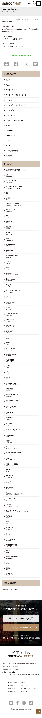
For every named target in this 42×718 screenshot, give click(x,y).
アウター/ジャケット (12, 90)
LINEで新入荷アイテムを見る (21, 55)
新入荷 (7, 80)
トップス (8, 100)
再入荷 (7, 85)
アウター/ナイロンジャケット (15, 95)
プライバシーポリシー (28, 688)
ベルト (7, 145)
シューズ (8, 140)
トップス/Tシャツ (11, 115)
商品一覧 (11, 688)
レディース (8, 130)
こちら (4, 46)
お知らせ (11, 685)
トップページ (12, 682)
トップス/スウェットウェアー (15, 105)
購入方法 (24, 691)
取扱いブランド (26, 682)
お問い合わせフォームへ (23, 627)
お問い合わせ (25, 685)
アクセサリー (9, 156)
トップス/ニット (10, 110)
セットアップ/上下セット (14, 120)
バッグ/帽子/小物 (11, 151)
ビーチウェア (9, 135)
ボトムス (8, 125)
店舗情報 (11, 691)
